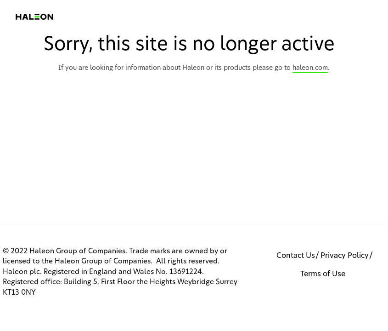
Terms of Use (322, 274)
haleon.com (310, 68)
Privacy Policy (345, 255)
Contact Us (295, 255)
